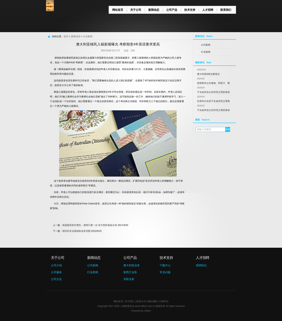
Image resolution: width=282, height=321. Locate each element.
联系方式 (141, 301)
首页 (66, 36)
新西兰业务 (130, 272)
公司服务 (56, 272)
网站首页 (117, 9)
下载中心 (165, 265)
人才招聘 (207, 9)
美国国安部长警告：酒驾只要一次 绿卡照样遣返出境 (89, 225)
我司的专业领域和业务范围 (76, 231)
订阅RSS (163, 301)
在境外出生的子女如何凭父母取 (213, 101)
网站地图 (152, 301)
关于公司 (135, 9)
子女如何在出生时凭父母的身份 (213, 92)
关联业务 (128, 279)
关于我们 (129, 301)
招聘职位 (201, 265)
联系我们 (225, 9)
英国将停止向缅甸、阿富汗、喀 (213, 83)
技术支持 (189, 9)
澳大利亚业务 (131, 265)
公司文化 (56, 279)
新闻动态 (153, 9)
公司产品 (171, 9)
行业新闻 (205, 52)
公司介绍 (56, 265)
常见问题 (165, 272)
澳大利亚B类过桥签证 (208, 74)
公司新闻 (205, 45)
